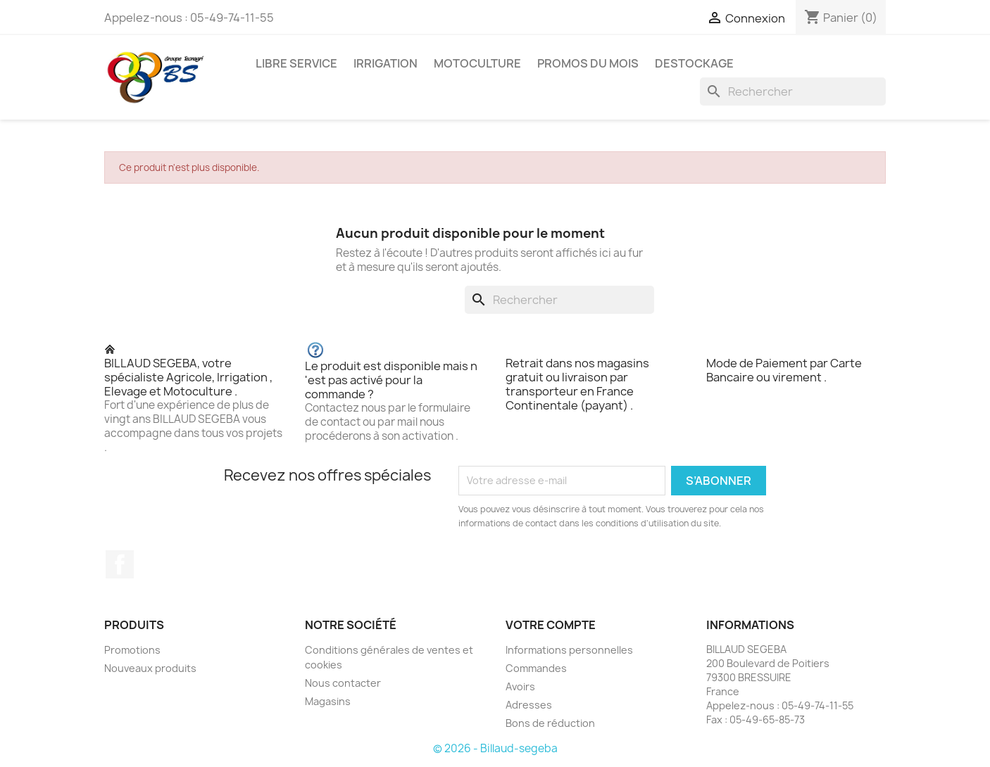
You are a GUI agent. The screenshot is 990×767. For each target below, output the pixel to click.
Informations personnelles (569, 650)
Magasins (328, 701)
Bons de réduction (550, 723)
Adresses (529, 704)
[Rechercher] (793, 91)
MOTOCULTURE (477, 63)
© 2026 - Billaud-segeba (495, 748)
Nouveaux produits (150, 668)
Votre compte (551, 625)
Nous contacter (343, 683)
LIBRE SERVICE (296, 63)
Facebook (120, 564)
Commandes (536, 668)
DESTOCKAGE (694, 63)
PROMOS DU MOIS (588, 63)
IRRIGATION (385, 63)
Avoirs (520, 686)
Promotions (132, 650)
